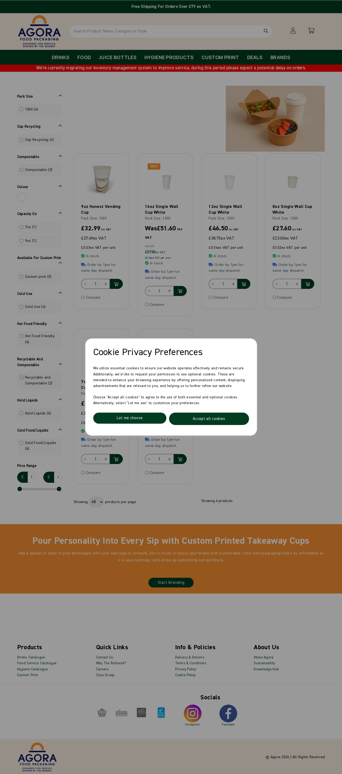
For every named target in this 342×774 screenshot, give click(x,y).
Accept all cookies (209, 419)
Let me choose (129, 419)
